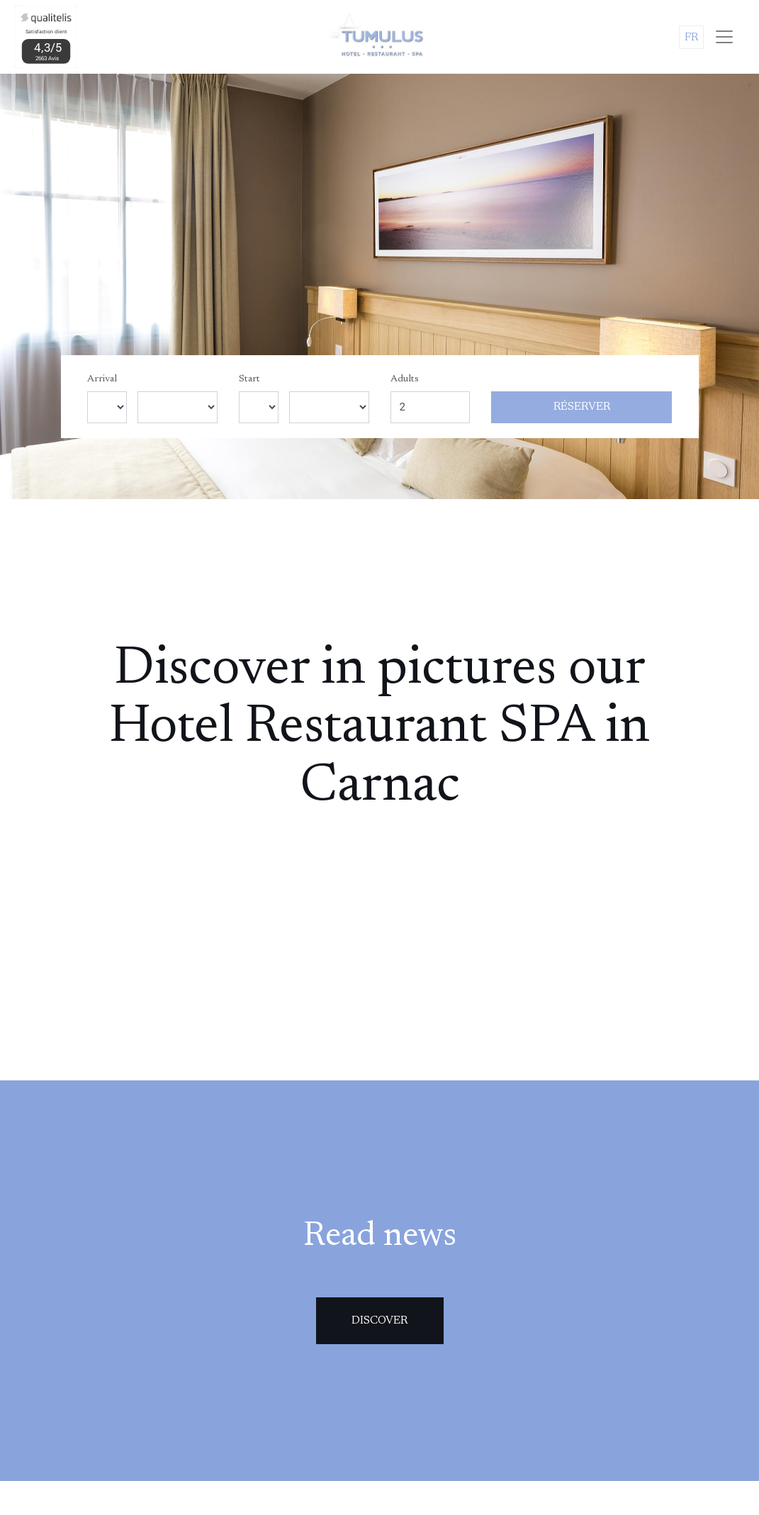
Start (249, 379)
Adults (404, 379)
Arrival (102, 379)
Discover (379, 1320)
